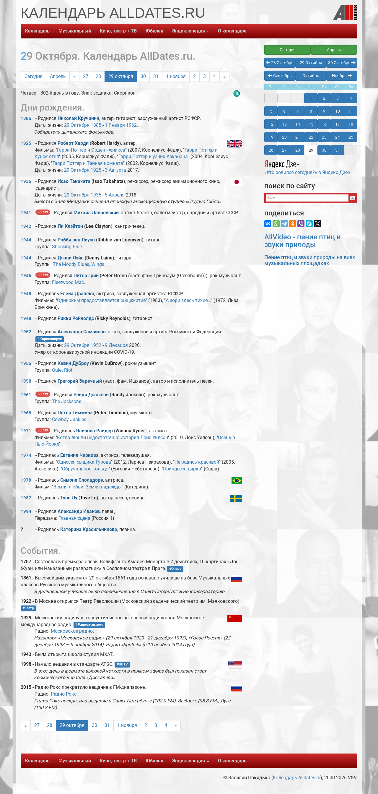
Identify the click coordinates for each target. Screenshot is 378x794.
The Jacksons (66, 401)
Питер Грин (86, 275)
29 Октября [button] (311, 62)
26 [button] (271, 150)
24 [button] (337, 137)
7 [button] (297, 111)
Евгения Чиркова (79, 455)
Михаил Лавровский (96, 212)
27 (85, 76)
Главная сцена (74, 518)
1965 (26, 412)
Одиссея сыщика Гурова (84, 462)
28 (98, 76)
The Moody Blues (71, 264)
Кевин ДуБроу (73, 363)
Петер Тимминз (75, 412)
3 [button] (337, 98)
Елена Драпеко (77, 293)
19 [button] (271, 137)
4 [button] (351, 98)
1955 (26, 363)
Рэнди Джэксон (91, 394)
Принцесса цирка (182, 469)
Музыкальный (74, 31)
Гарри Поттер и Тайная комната (88, 163)
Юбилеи (154, 31)
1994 (26, 511)
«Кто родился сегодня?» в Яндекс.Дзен (307, 166)
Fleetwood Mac (68, 282)
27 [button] (284, 150)
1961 (26, 394)
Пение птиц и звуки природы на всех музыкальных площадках (309, 260)
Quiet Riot (62, 370)
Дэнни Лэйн (71, 258)
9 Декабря (116, 345)
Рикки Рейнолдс (76, 318)
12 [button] (271, 124)
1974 (26, 455)
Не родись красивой (197, 462)
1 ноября (176, 76)
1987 (26, 498)
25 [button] (350, 137)
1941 (26, 212)
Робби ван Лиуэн (76, 240)
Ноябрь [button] (342, 75)
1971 (26, 430)
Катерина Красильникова (88, 529)
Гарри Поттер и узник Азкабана (153, 156)
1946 (26, 275)
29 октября (120, 76)
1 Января (115, 125)
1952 (26, 332)
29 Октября (76, 125)
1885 (26, 118)
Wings (97, 264)
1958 (26, 381)
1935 (26, 181)
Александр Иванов (79, 511)
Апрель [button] (334, 49)
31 (156, 76)
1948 (26, 293)
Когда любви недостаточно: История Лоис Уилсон (112, 437)
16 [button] (324, 124)
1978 (26, 480)
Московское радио (72, 631)
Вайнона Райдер (94, 430)
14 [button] (297, 124)
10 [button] (337, 111)
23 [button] (324, 137)
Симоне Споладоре (81, 480)
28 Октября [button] (280, 62)
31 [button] (337, 150)
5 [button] (271, 111)
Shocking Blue (67, 246)
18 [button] (350, 124)
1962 (131, 125)
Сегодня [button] (288, 49)
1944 (26, 240)
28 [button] (297, 150)
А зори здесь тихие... (188, 300)
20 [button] (284, 137)
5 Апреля (115, 195)
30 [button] (324, 150)
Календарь (37, 31)
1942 (26, 226)
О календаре (232, 31)
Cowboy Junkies (69, 419)
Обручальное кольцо (85, 469)
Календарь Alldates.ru (296, 777)
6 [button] (284, 111)
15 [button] (311, 124)
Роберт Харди (73, 143)
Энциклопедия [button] (190, 31)
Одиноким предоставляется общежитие (101, 300)
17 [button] (337, 124)
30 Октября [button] (342, 62)
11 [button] (350, 111)
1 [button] (311, 98)
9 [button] (324, 111)
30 (143, 76)
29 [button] (311, 150)
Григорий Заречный (80, 381)
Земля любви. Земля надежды (87, 487)
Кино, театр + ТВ (118, 31)
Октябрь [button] (310, 75)
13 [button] (284, 124)
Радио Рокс (63, 694)
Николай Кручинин (78, 118)
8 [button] (311, 111)
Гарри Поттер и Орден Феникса (91, 150)
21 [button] (297, 137)
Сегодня (34, 76)
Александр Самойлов (82, 332)
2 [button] (324, 98)
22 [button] (311, 137)
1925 (26, 143)
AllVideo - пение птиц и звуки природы (302, 241)
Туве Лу (68, 498)
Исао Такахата (74, 181)
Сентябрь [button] (280, 75)
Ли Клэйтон (70, 226)
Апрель (58, 76)
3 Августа (115, 170)
